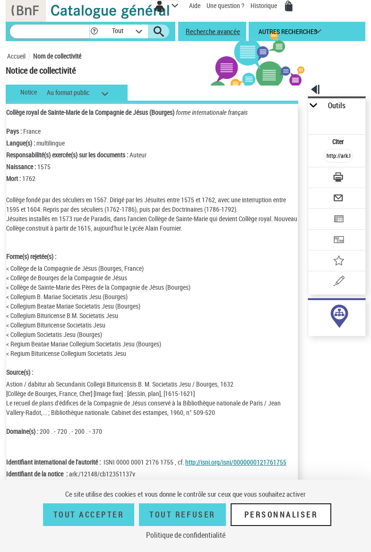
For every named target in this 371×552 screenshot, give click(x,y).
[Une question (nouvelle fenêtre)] (338, 282)
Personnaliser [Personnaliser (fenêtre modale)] (281, 514)
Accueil (16, 56)
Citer (338, 141)
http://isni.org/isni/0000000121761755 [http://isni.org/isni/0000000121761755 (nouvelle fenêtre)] (235, 461)
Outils (336, 106)
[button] (94, 31)
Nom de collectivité (57, 56)
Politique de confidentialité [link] (185, 535)
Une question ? (225, 5)
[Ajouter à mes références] (338, 261)
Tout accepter (88, 514)
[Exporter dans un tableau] (338, 220)
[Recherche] (49, 31)
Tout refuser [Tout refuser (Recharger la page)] (182, 514)
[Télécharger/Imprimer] (338, 178)
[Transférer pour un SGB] (338, 241)
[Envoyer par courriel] (338, 199)
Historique (264, 5)
